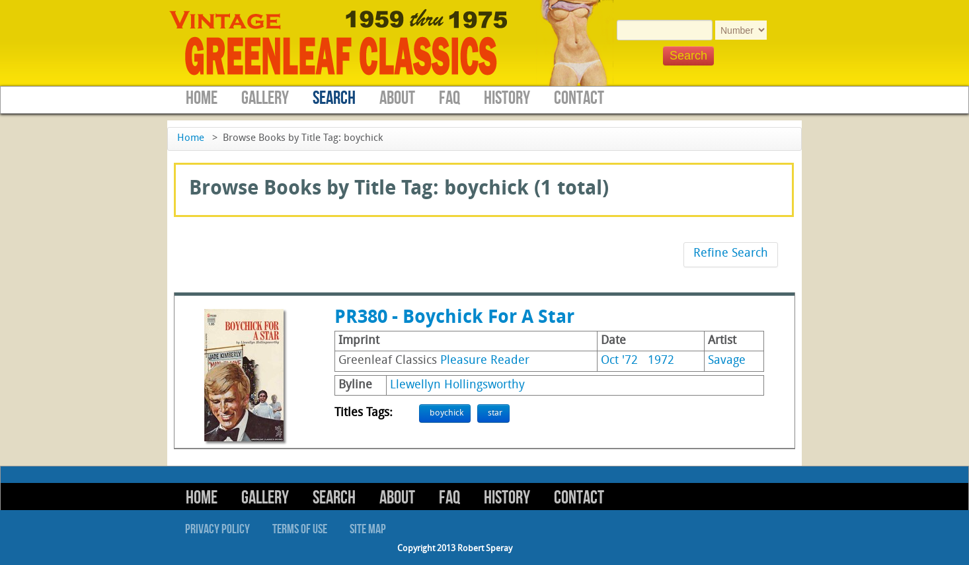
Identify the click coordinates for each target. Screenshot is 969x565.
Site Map (368, 529)
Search (334, 98)
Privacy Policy (217, 529)
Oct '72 (619, 361)
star (495, 413)
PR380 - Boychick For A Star (454, 318)
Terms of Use (299, 529)
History (507, 98)
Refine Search (730, 253)
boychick (446, 413)
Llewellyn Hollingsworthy (457, 385)
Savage (727, 361)
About (397, 98)
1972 (661, 361)
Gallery (265, 98)
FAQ (449, 98)
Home (201, 98)
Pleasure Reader (484, 361)
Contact (579, 98)
